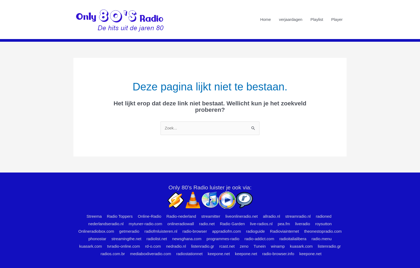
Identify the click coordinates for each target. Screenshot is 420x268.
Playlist (316, 19)
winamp (278, 246)
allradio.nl (271, 216)
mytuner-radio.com (145, 223)
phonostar (97, 238)
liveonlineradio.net (241, 216)
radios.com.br (112, 253)
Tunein (260, 246)
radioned (323, 216)
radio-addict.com (259, 238)
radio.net (207, 223)
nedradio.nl (176, 246)
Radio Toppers (120, 216)
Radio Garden (232, 223)
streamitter (210, 216)
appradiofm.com (226, 231)
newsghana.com (186, 238)
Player (337, 19)
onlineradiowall (180, 223)
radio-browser (194, 231)
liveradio (302, 223)
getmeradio (129, 231)
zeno (244, 246)
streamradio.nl (298, 216)
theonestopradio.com (323, 231)
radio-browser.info (278, 253)
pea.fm (284, 223)
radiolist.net (157, 238)
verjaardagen (290, 19)
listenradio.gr (202, 246)
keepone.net (219, 253)
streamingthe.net (126, 238)
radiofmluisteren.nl (160, 231)
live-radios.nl (261, 223)
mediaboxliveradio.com (150, 253)
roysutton (323, 223)
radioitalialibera (292, 238)
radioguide (255, 231)
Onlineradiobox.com (96, 231)
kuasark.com (90, 246)
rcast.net (227, 246)
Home (265, 19)
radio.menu (322, 238)
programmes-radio (223, 238)
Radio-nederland (181, 216)
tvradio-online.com (123, 246)
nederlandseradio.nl (106, 223)
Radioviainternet (284, 231)
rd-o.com (153, 246)
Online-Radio (150, 216)
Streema (94, 216)
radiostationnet (189, 253)
